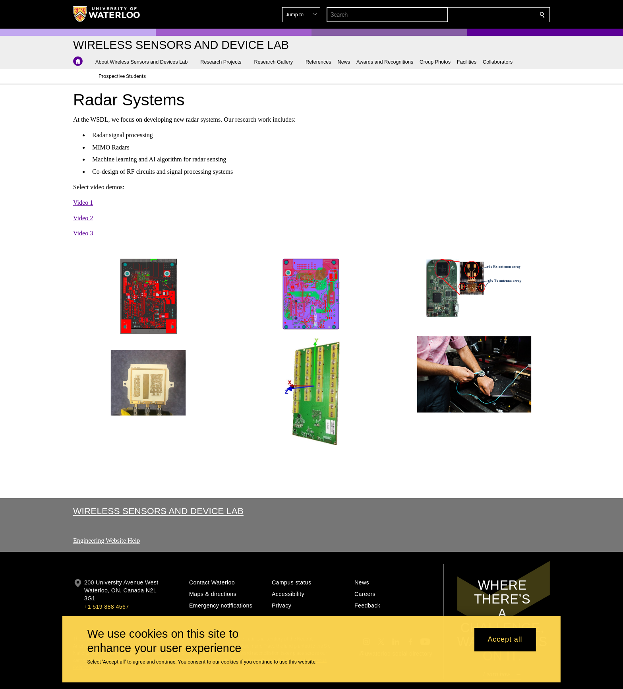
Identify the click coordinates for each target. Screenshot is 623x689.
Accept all (505, 640)
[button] (484, 15)
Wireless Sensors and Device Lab (158, 511)
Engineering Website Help (106, 540)
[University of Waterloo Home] (107, 14)
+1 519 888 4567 (106, 607)
